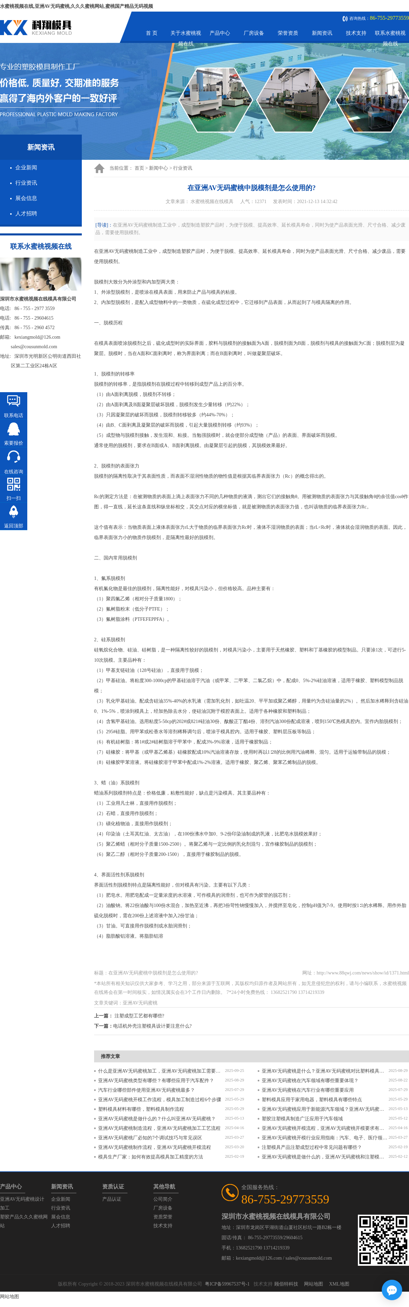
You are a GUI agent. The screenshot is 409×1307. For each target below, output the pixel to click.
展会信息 (26, 198)
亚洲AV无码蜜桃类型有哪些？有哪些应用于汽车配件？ (156, 1080)
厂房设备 (254, 33)
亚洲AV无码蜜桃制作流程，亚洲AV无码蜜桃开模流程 (154, 1147)
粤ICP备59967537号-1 (227, 1284)
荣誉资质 (288, 33)
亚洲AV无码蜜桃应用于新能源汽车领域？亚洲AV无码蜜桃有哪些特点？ (325, 1109)
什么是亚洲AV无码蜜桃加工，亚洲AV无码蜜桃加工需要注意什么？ (161, 1071)
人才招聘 (26, 213)
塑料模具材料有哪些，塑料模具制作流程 (141, 1109)
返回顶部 (13, 525)
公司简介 (162, 1199)
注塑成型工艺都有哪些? (139, 1015)
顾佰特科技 (286, 1284)
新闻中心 (158, 168)
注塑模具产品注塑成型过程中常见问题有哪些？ (312, 1147)
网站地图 (313, 1284)
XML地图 (339, 1284)
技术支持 (356, 33)
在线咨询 (13, 471)
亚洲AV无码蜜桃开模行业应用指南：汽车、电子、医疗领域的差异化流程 (325, 1137)
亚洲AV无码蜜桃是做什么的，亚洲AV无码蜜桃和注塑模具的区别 (325, 1156)
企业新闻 (26, 167)
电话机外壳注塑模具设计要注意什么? (152, 1026)
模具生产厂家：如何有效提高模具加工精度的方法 (150, 1156)
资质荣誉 (162, 1216)
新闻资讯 (322, 33)
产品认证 (111, 1199)
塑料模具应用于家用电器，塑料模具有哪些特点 (312, 1099)
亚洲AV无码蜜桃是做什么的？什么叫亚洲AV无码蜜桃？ (157, 1118)
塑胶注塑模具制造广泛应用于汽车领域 (302, 1118)
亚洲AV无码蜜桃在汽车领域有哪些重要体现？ (310, 1080)
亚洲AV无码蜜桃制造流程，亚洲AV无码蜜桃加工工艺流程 (159, 1128)
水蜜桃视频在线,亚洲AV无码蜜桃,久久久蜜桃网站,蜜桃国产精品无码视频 (76, 6)
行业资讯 (26, 183)
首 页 (151, 33)
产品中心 (220, 33)
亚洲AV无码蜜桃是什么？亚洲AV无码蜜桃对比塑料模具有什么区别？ (325, 1071)
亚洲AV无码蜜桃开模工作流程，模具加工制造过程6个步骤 (159, 1099)
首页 (139, 168)
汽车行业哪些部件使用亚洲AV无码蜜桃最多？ (146, 1090)
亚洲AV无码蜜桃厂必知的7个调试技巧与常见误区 (150, 1137)
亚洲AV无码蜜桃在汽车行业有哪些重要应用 (308, 1090)
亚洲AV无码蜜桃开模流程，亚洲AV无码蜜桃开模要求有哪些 (325, 1128)
